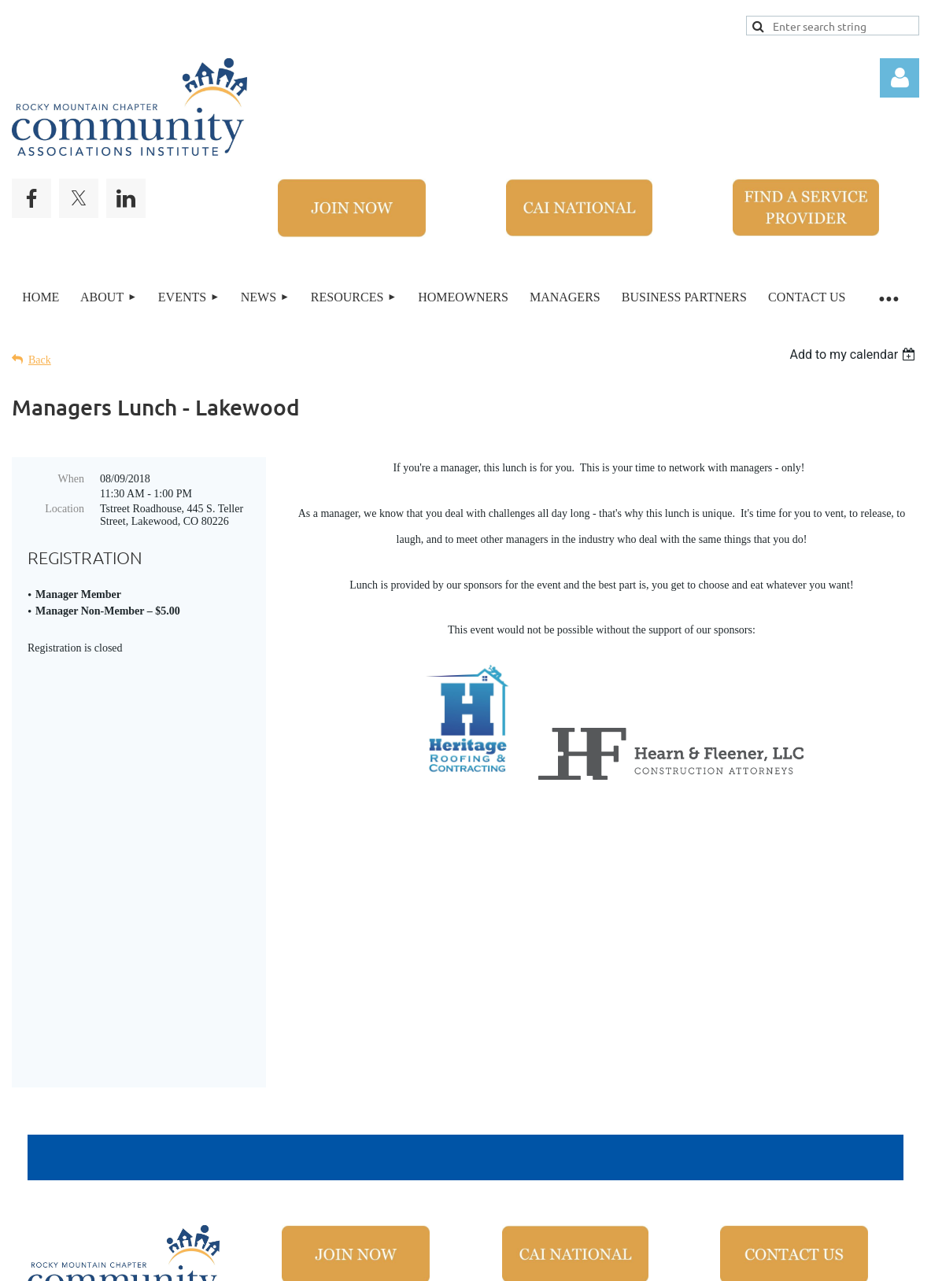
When (71, 479)
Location (64, 509)
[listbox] (854, 354)
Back (39, 360)
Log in (899, 78)
